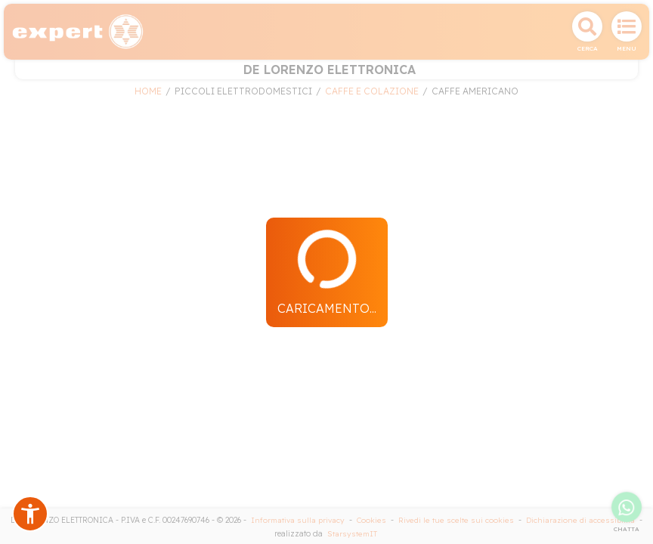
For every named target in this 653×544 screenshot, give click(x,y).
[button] (30, 514)
